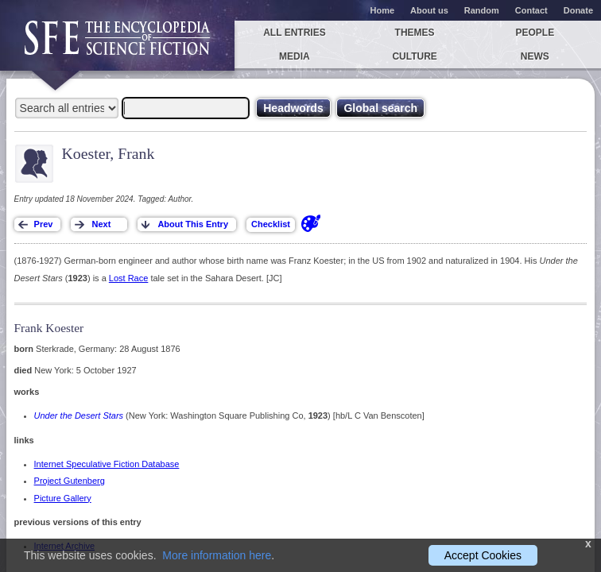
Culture (414, 56)
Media (294, 56)
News (535, 56)
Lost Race (129, 278)
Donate (578, 10)
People (534, 32)
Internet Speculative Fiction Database (107, 464)
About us (429, 10)
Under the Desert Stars (79, 415)
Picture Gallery (62, 498)
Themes (415, 32)
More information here (216, 555)
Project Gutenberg (69, 480)
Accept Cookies (483, 555)
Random (481, 10)
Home (382, 10)
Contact (531, 10)
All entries (294, 32)
